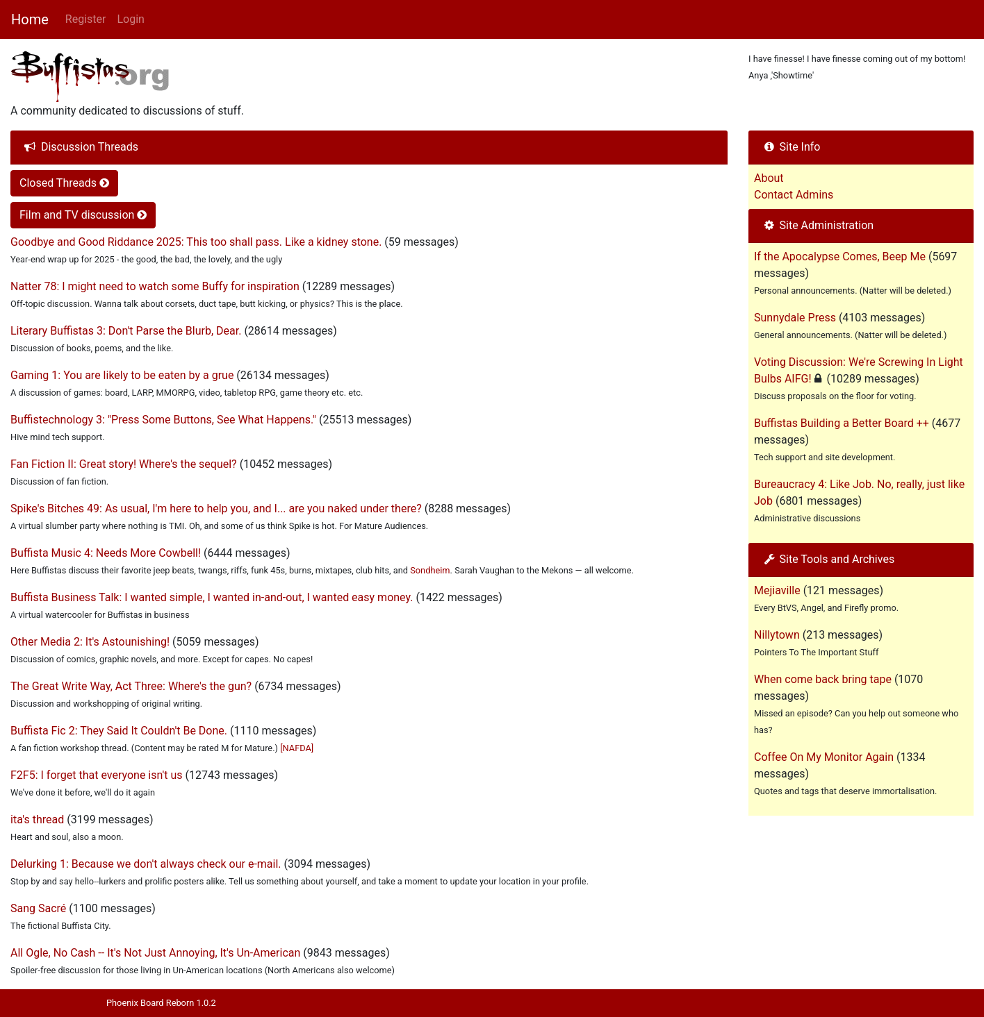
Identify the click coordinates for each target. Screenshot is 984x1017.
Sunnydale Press (795, 317)
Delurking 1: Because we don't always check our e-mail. (145, 864)
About (769, 178)
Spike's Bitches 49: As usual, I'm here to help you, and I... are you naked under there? (216, 508)
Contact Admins (793, 194)
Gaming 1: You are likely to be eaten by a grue (121, 375)
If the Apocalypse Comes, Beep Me (840, 256)
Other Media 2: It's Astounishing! (90, 641)
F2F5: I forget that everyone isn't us (96, 775)
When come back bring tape (823, 679)
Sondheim (430, 570)
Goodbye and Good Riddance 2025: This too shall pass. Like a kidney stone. (196, 242)
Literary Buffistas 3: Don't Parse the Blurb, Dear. (125, 330)
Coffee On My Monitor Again (824, 757)
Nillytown (777, 634)
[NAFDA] (296, 748)
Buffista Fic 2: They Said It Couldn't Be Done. (118, 730)
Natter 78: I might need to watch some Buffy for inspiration (155, 286)
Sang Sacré (38, 908)
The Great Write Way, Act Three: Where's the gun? (131, 686)
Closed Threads (64, 183)
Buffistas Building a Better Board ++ (841, 423)
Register (85, 19)
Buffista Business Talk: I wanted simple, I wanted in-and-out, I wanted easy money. (211, 597)
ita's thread (37, 819)
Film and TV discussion (83, 214)
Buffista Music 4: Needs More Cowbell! (105, 553)
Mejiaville (777, 590)
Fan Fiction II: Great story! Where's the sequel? (123, 464)
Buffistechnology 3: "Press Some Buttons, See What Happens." (163, 419)
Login (130, 19)
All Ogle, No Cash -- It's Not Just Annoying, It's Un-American (155, 952)
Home (30, 19)
